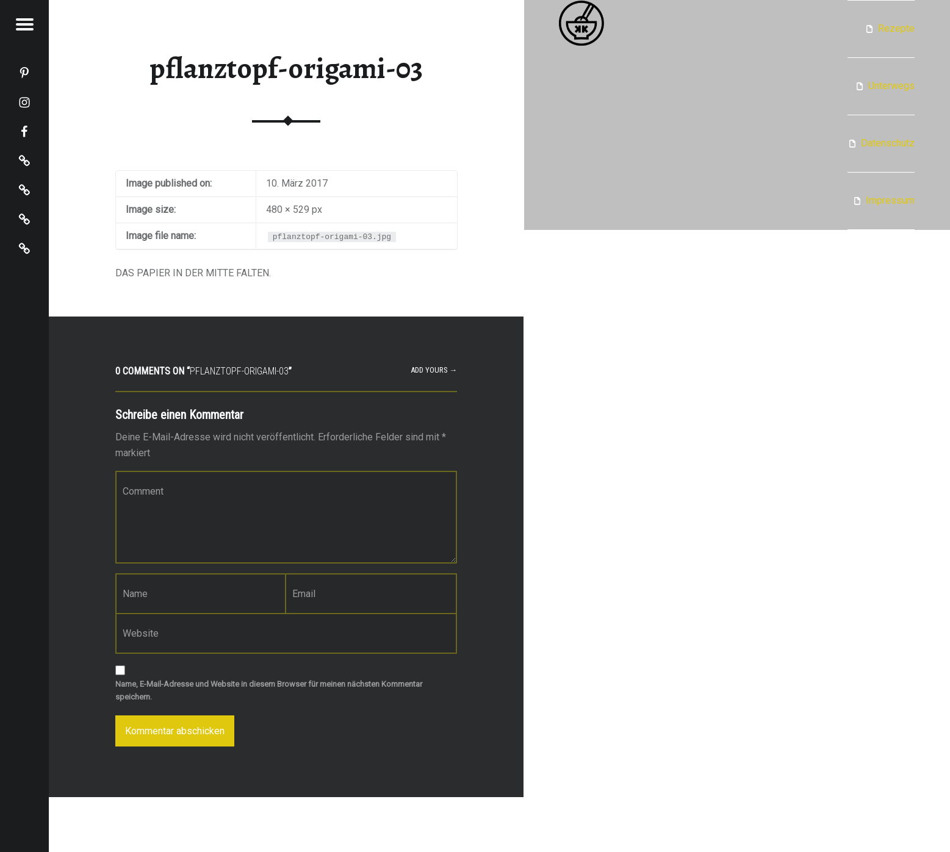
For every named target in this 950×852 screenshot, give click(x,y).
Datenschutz (888, 143)
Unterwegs (891, 85)
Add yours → (434, 369)
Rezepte (896, 28)
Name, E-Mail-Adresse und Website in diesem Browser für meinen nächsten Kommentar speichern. (268, 690)
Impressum (890, 200)
